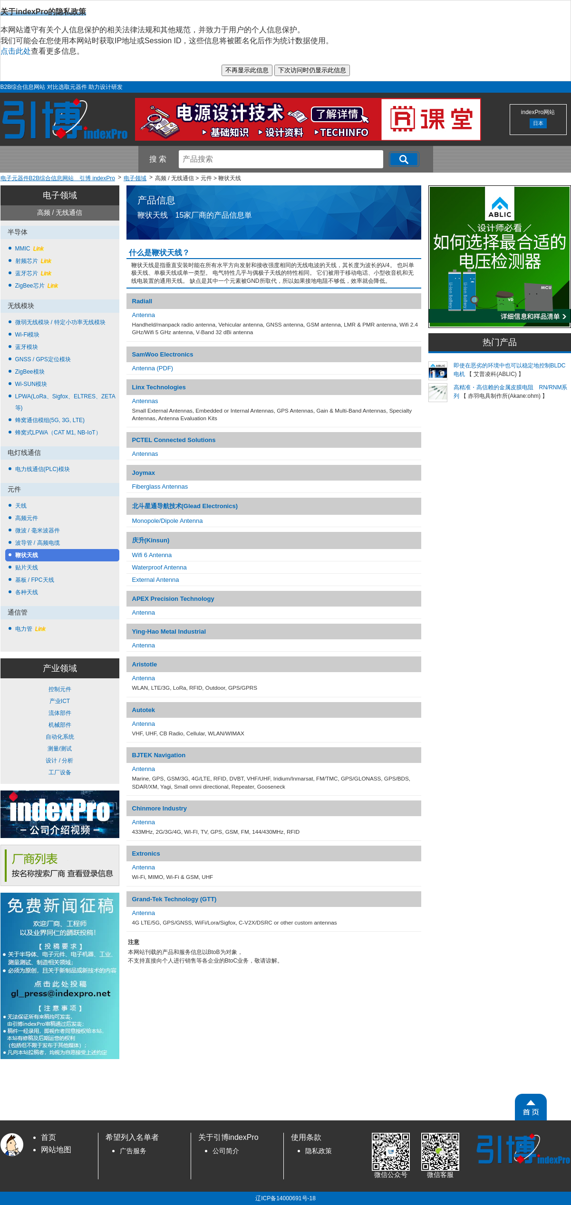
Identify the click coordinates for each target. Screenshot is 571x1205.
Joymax (143, 472)
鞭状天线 (26, 555)
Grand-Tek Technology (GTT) (174, 899)
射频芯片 (33, 261)
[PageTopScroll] (531, 1107)
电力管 (30, 629)
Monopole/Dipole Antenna (167, 520)
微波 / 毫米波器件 (37, 530)
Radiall (142, 301)
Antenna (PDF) (153, 368)
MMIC (29, 248)
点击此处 (15, 51)
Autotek (143, 709)
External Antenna (155, 579)
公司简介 (226, 1151)
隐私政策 (318, 1151)
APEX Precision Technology (173, 598)
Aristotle (144, 664)
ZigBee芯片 (36, 285)
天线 (21, 505)
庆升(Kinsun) (151, 540)
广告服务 (133, 1151)
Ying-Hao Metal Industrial (169, 631)
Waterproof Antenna (159, 567)
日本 (538, 123)
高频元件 (26, 518)
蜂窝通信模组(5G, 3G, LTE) (50, 420)
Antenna (143, 314)
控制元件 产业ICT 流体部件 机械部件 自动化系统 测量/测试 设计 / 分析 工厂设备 (60, 731)
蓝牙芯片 (33, 273)
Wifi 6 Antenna (152, 555)
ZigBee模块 (30, 371)
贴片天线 (26, 567)
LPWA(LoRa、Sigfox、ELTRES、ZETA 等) (65, 402)
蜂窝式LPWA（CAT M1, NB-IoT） (58, 432)
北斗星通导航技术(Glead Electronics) (185, 506)
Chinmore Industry (159, 808)
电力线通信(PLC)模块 (42, 469)
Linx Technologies (159, 387)
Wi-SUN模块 (31, 384)
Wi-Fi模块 (27, 334)
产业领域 (60, 668)
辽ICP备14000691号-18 (285, 1198)
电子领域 (60, 195)
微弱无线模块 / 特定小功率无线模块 (60, 322)
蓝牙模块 (26, 347)
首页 (48, 1137)
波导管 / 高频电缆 (37, 543)
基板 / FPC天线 (34, 580)
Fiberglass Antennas (160, 486)
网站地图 (56, 1150)
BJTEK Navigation (159, 755)
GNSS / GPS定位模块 (43, 359)
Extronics (146, 853)
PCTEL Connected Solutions (174, 439)
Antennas (145, 401)
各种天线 (26, 592)
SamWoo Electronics (163, 354)
